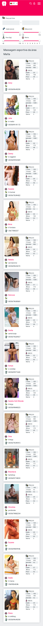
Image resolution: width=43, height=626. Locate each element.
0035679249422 (14, 195)
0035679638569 (14, 301)
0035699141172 (14, 125)
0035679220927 (14, 337)
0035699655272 (14, 266)
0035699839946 (14, 549)
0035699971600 (14, 372)
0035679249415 (14, 443)
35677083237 (13, 231)
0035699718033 (14, 478)
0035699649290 (14, 89)
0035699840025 (14, 407)
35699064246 (13, 584)
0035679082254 (14, 514)
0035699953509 (14, 160)
